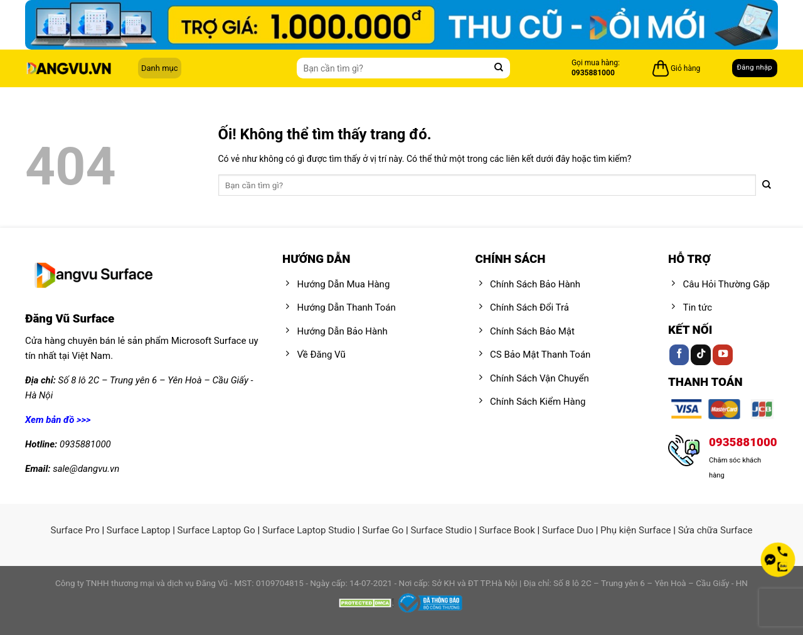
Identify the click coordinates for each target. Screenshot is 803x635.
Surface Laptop (139, 530)
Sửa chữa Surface (715, 530)
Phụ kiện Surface (635, 530)
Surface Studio (441, 530)
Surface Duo (567, 530)
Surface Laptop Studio (308, 530)
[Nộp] (499, 68)
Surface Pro (74, 530)
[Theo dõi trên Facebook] (679, 354)
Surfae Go (382, 530)
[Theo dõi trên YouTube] (723, 354)
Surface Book (507, 530)
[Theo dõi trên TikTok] (701, 354)
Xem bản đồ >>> (58, 419)
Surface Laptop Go (216, 530)
